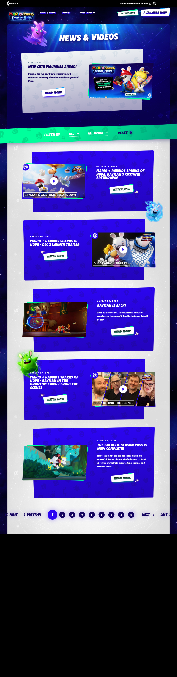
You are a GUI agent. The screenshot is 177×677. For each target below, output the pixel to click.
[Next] (148, 515)
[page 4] (82, 515)
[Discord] (66, 12)
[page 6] (102, 515)
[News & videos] (48, 12)
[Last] (166, 515)
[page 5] (92, 515)
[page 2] (62, 515)
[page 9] (131, 515)
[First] (11, 515)
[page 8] (121, 515)
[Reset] (125, 133)
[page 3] (72, 515)
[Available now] (46, 635)
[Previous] (32, 515)
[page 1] (52, 515)
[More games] (85, 12)
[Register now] (130, 635)
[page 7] (111, 515)
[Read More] (53, 93)
